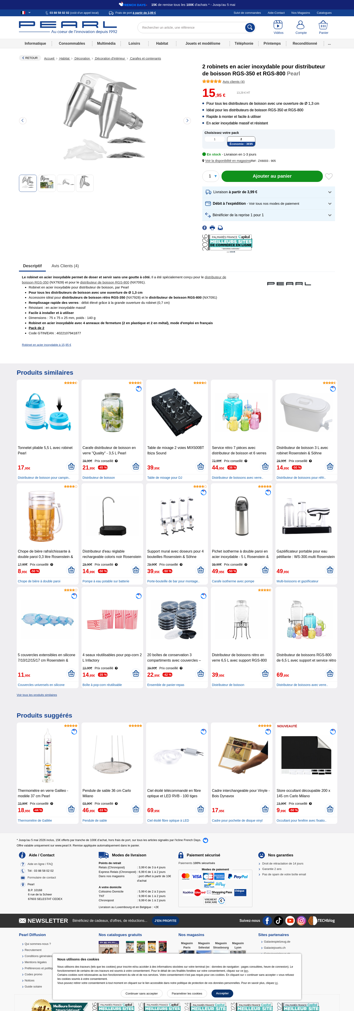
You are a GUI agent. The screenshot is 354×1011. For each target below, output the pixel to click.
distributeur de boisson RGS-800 (104, 282)
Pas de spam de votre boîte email (284, 874)
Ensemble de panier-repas (165, 685)
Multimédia (106, 43)
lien (246, 970)
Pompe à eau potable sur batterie (106, 581)
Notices (29, 980)
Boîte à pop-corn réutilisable (102, 685)
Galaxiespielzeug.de (277, 941)
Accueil (49, 58)
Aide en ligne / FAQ (40, 864)
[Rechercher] (250, 27)
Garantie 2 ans (272, 869)
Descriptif (32, 266)
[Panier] (323, 27)
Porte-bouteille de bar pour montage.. (173, 581)
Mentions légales (36, 962)
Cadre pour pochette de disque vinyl (237, 820)
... (329, 43)
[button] (227, 160)
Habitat (162, 43)
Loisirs (134, 43)
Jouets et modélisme (202, 43)
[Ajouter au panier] (272, 176)
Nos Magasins (300, 12)
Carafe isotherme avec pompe (233, 581)
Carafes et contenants (145, 58)
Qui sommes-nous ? (38, 944)
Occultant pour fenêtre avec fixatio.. (301, 820)
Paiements (196, 863)
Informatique (35, 43)
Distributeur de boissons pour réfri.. (301, 477)
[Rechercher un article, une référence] (196, 27)
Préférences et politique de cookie (47, 968)
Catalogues (324, 12)
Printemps (272, 43)
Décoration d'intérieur (110, 58)
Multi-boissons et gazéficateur (297, 581)
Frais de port (135, 12)
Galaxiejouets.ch (275, 947)
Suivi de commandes (247, 12)
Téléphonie (244, 43)
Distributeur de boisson (99, 477)
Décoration (82, 58)
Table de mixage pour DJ (164, 477)
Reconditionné (305, 43)
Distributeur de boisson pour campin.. (44, 477)
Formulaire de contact (42, 877)
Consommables (72, 43)
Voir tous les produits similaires (37, 695)
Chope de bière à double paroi (39, 581)
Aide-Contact (276, 12)
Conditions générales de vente (44, 956)
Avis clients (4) (65, 266)
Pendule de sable (95, 820)
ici (276, 983)
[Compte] (301, 27)
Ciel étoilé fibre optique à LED (168, 820)
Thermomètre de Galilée (35, 820)
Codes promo (33, 974)
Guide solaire (33, 986)
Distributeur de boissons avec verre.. (237, 477)
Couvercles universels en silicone (41, 685)
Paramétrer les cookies (187, 993)
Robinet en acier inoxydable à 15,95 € (46, 344)
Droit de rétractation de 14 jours (282, 863)
